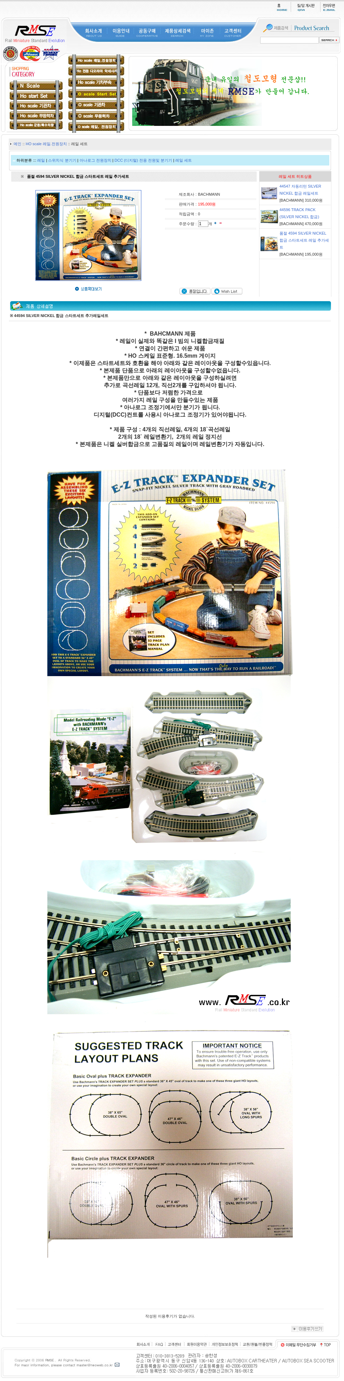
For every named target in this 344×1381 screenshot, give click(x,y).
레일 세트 (183, 160)
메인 (17, 144)
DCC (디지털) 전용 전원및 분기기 (143, 160)
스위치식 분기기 (62, 160)
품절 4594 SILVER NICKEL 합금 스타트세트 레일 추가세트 (304, 240)
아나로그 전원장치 (96, 160)
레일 (41, 160)
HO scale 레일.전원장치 (46, 144)
